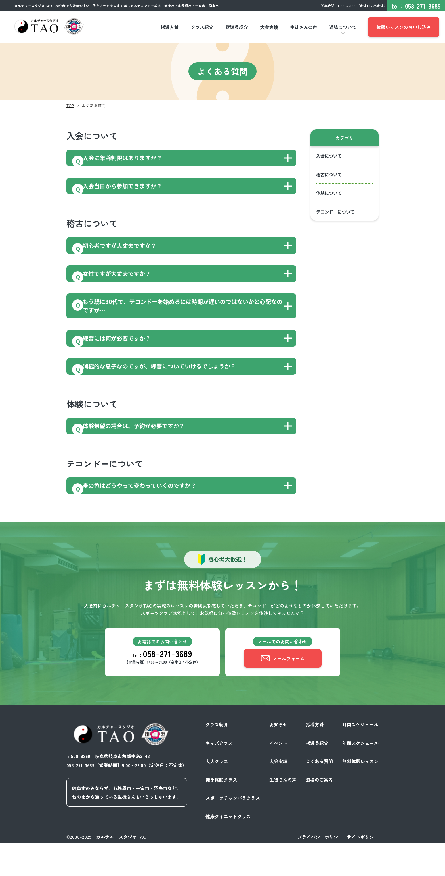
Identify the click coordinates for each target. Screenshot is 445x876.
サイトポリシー (363, 869)
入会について (329, 156)
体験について (329, 193)
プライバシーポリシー (320, 869)
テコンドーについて (335, 212)
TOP (70, 105)
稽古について (329, 174)
